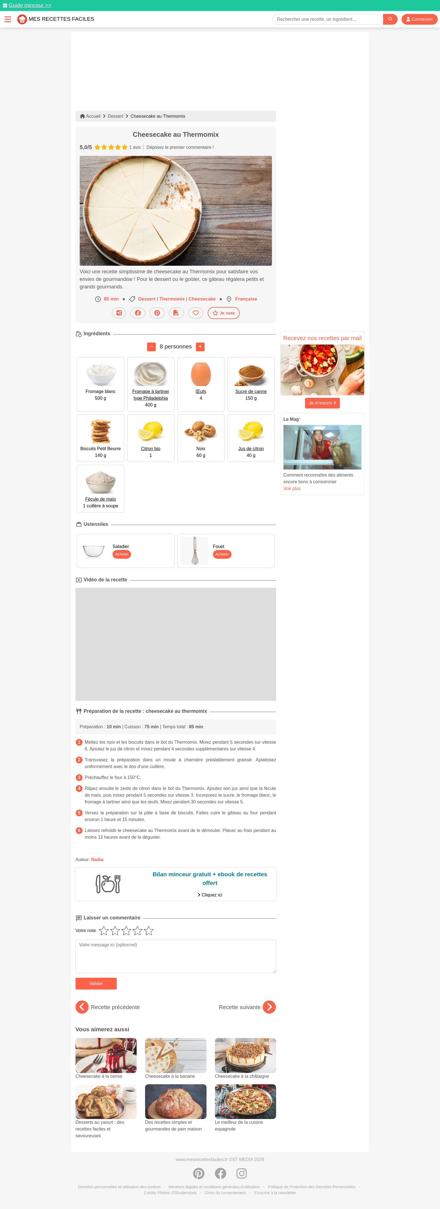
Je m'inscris (322, 403)
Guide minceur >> (29, 5)
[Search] (390, 19)
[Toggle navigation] (8, 19)
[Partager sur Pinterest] (157, 313)
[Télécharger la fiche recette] (176, 313)
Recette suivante (247, 1007)
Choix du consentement (225, 1192)
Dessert (115, 116)
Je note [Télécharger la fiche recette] (223, 312)
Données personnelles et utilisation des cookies (119, 1187)
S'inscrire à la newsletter (275, 1192)
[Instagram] (242, 1176)
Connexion (419, 19)
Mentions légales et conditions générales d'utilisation (214, 1187)
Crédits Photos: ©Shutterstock (170, 1192)
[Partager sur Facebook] (137, 313)
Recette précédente (107, 1007)
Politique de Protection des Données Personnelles (311, 1187)
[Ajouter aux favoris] (195, 313)
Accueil (90, 116)
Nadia (97, 859)
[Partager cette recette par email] (119, 313)
